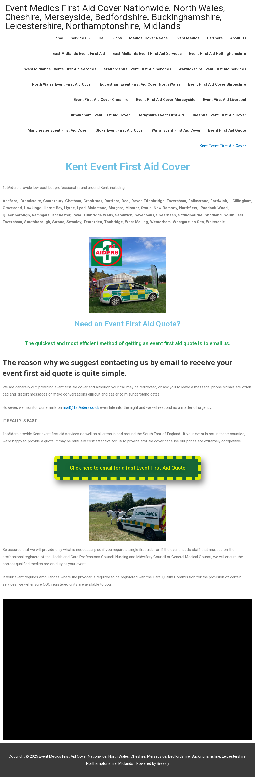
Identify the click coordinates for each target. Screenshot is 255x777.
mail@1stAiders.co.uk (81, 407)
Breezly (163, 763)
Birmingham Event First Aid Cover (99, 114)
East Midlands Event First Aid (78, 53)
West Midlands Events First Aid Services (60, 69)
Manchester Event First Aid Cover (57, 130)
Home (56, 38)
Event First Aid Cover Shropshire (217, 84)
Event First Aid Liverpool (224, 99)
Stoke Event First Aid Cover (119, 130)
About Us (238, 38)
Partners (214, 38)
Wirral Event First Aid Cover (176, 130)
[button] (127, 467)
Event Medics (187, 38)
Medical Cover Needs (147, 38)
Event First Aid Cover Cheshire (100, 99)
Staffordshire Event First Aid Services (137, 69)
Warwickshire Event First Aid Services (212, 69)
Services (77, 38)
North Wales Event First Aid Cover (61, 84)
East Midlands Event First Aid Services (146, 53)
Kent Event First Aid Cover (222, 145)
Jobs (116, 38)
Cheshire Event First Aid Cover (218, 114)
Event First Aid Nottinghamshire (217, 53)
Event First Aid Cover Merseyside (165, 99)
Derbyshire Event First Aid (160, 114)
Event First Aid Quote (227, 130)
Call (100, 38)
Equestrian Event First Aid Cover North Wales (139, 84)
